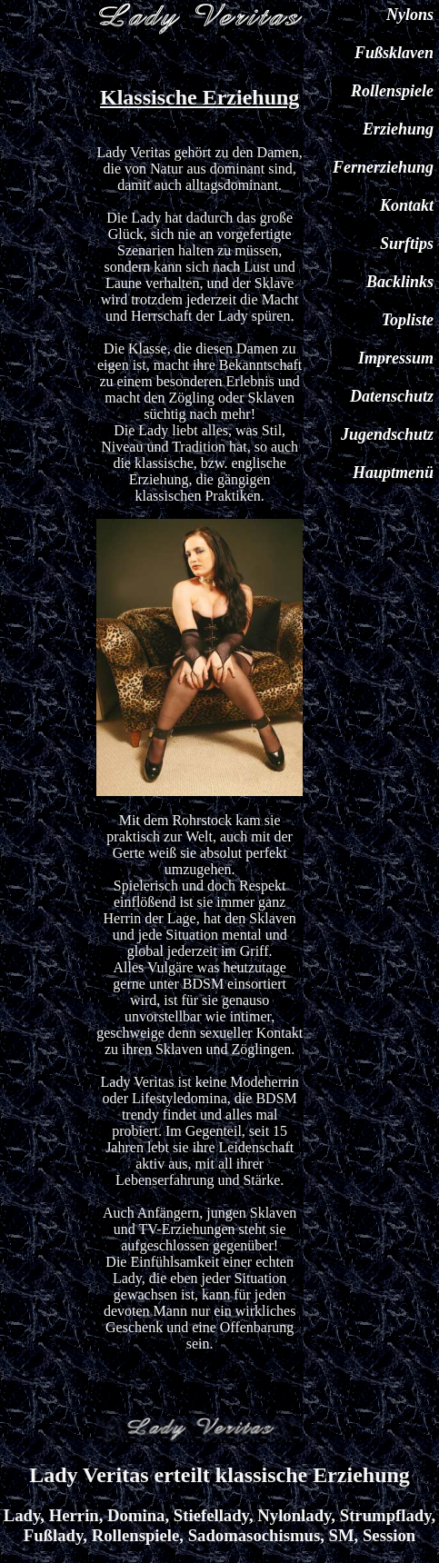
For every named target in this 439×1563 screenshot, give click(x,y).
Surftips (407, 243)
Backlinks (400, 282)
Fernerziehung (383, 167)
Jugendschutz (387, 434)
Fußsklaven (394, 53)
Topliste (408, 320)
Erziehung (398, 129)
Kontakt (407, 205)
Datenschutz (392, 396)
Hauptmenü (393, 472)
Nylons (410, 14)
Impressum (396, 358)
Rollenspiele (392, 91)
